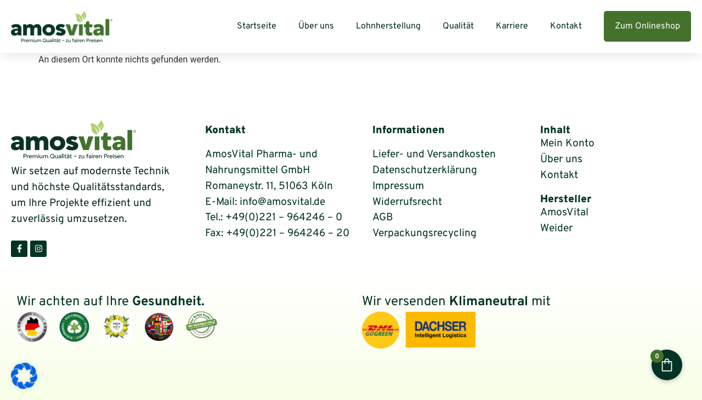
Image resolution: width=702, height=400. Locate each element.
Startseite (256, 26)
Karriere (512, 26)
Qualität (458, 26)
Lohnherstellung (388, 26)
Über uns (316, 26)
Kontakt (566, 26)
